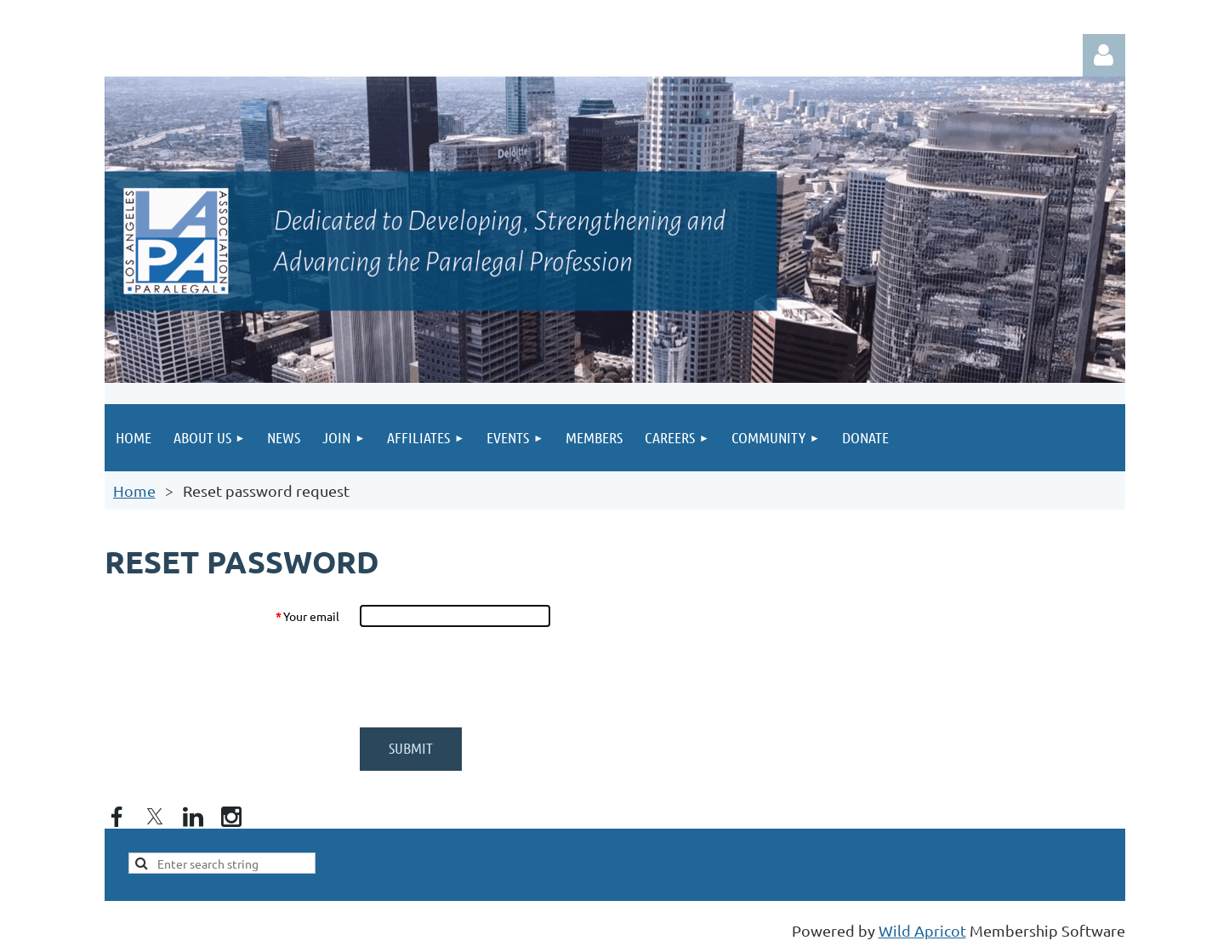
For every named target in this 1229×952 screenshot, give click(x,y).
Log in (1104, 55)
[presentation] (489, 677)
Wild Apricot (922, 930)
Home (134, 490)
